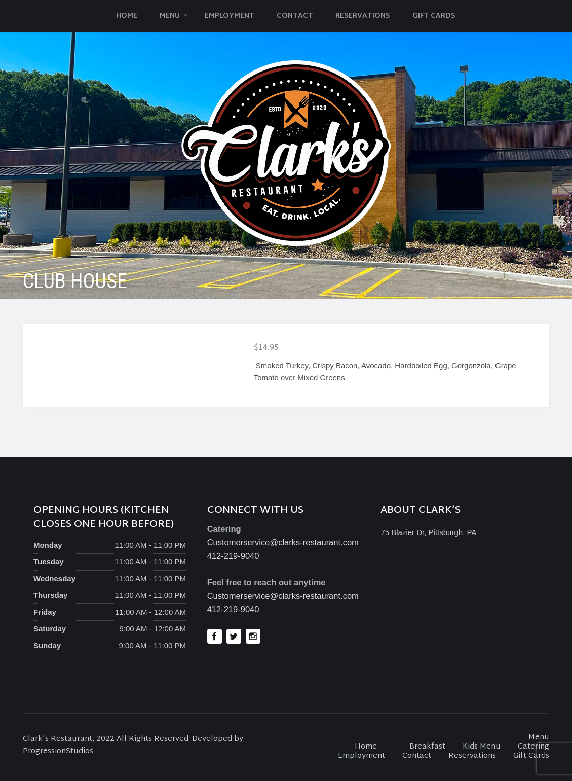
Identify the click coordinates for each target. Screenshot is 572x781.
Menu (170, 16)
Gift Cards (433, 16)
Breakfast (427, 747)
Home (126, 16)
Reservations (362, 16)
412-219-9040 (233, 555)
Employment (229, 16)
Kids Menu (482, 747)
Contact (295, 16)
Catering (533, 747)
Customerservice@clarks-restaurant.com (283, 542)
